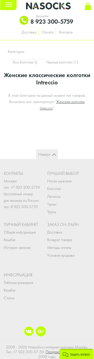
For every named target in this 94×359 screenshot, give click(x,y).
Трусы (51, 211)
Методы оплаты (59, 247)
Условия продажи (61, 255)
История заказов (17, 247)
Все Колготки (25, 62)
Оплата (48, 32)
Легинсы (53, 196)
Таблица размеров (18, 282)
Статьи (9, 298)
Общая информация (20, 232)
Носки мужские (59, 181)
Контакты (66, 32)
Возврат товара (59, 239)
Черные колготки (62, 62)
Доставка (29, 32)
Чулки (51, 204)
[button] (76, 354)
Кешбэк (10, 239)
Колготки (54, 188)
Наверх (44, 154)
